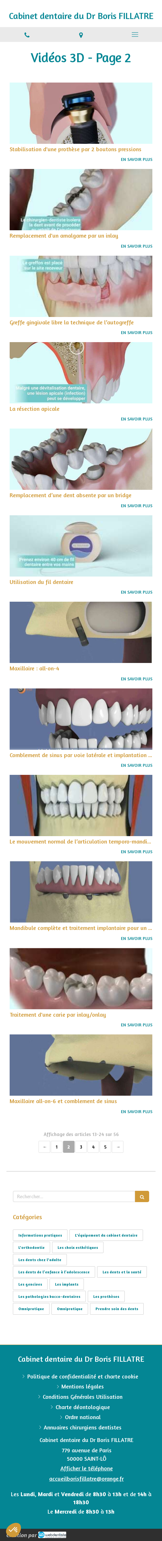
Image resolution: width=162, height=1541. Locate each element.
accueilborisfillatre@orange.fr (86, 1478)
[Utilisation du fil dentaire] (81, 546)
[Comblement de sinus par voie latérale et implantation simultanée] (81, 719)
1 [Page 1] (57, 1147)
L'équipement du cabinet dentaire (106, 1235)
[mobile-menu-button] (135, 34)
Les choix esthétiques (78, 1247)
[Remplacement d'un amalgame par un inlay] (81, 199)
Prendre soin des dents (116, 1308)
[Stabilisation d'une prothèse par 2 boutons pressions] (81, 113)
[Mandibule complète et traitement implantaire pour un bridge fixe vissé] (81, 892)
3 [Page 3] (81, 1147)
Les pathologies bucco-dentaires (49, 1296)
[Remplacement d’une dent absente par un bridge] (81, 459)
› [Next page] (117, 1147)
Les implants (66, 1284)
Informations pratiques (40, 1235)
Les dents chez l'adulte (39, 1259)
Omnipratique (31, 1308)
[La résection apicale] (81, 372)
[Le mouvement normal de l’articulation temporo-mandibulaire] (81, 805)
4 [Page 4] (93, 1147)
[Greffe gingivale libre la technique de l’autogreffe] (81, 286)
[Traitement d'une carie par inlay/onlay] (81, 978)
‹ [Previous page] (44, 1147)
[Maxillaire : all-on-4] (81, 632)
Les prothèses (106, 1296)
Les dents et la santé (122, 1271)
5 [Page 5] (105, 1147)
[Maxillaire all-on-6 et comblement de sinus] (81, 1065)
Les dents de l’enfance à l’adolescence (54, 1271)
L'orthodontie (31, 1247)
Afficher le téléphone (86, 1468)
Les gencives (30, 1284)
